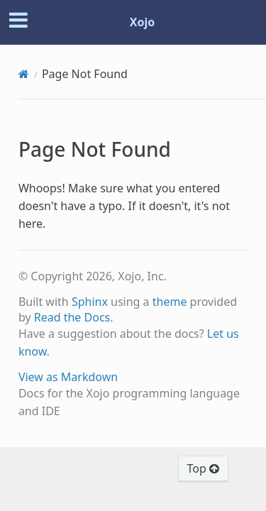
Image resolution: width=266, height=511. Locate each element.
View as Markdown (68, 377)
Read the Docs (72, 317)
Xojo (142, 22)
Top (203, 468)
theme (170, 301)
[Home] (23, 73)
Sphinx (90, 301)
